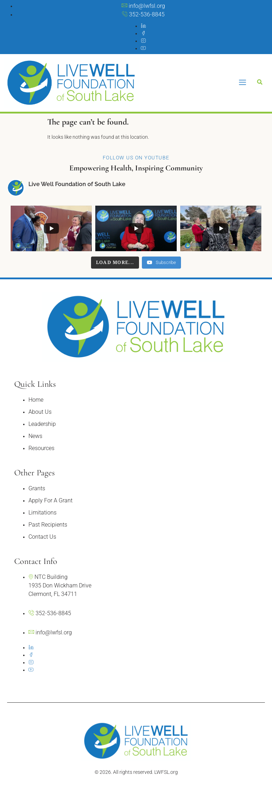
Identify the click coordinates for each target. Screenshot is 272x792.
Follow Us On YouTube (136, 157)
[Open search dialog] (259, 83)
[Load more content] (115, 263)
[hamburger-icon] (243, 83)
